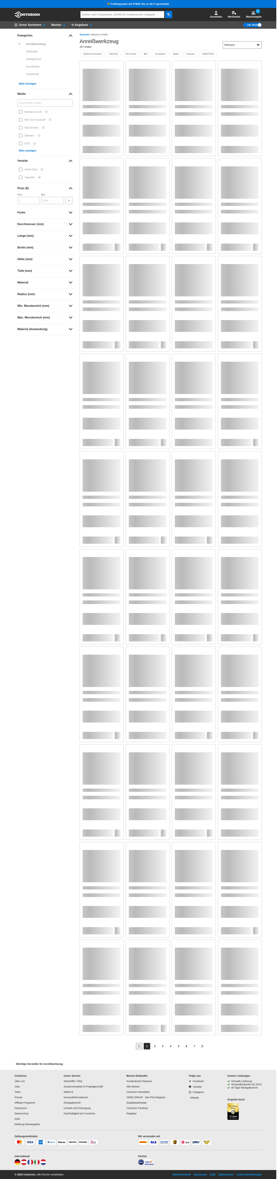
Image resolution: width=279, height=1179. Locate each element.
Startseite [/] (84, 34)
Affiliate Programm (25, 1102)
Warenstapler (254, 14)
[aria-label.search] (168, 14)
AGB (17, 1118)
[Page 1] (147, 1046)
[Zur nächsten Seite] (202, 1046)
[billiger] (149, 1164)
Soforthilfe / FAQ (73, 1081)
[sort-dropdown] (242, 44)
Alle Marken (133, 1086)
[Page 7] (194, 1046)
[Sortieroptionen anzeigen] (258, 44)
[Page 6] (186, 1046)
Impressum (21, 1108)
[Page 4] (170, 1046)
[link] (45, 35)
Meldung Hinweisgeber (27, 1124)
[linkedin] (194, 1097)
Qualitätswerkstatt (136, 1102)
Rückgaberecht (72, 1102)
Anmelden (216, 14)
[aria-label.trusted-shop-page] (233, 1112)
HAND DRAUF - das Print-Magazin (145, 1097)
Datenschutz (22, 1113)
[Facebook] (196, 1081)
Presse (18, 1097)
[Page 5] (178, 1046)
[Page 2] (155, 1046)
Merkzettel (234, 14)
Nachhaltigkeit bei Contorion (79, 1113)
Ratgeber (131, 1113)
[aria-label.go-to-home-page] (27, 16)
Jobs (17, 1086)
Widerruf (68, 1092)
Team (18, 1092)
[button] (216, 14)
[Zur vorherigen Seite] (139, 1046)
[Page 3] (163, 1046)
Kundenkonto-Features (139, 1081)
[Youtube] (195, 1086)
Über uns (20, 1081)
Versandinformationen (76, 1097)
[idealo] (141, 1164)
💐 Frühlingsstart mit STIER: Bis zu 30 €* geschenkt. (138, 4)
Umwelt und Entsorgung (77, 1108)
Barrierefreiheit (182, 1174)
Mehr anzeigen (27, 83)
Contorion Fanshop (137, 1108)
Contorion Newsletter (138, 1092)
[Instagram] (196, 1092)
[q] (122, 14)
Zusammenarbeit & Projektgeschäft (83, 1086)
